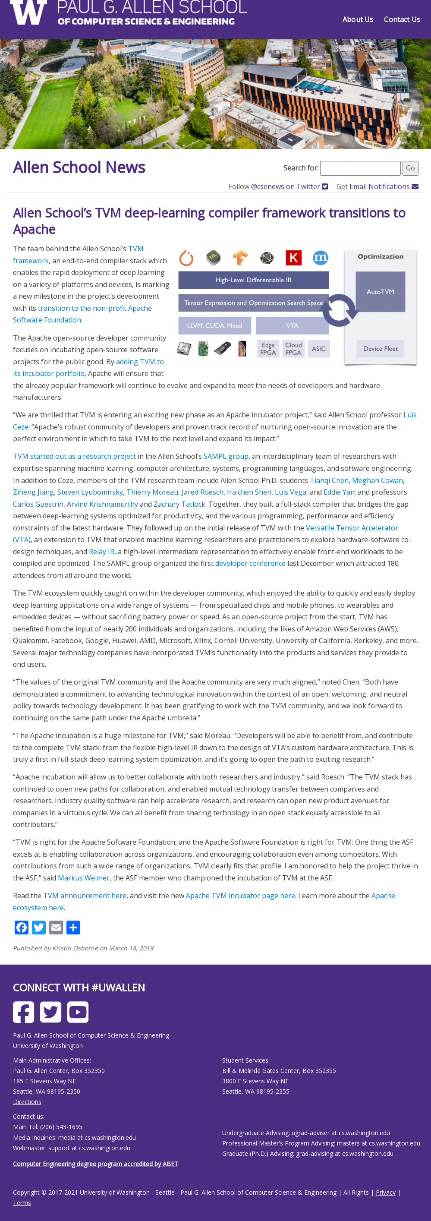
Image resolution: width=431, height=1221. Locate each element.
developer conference (250, 563)
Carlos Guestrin (38, 504)
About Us (358, 19)
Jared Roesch (202, 492)
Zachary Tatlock (179, 504)
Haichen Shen (249, 492)
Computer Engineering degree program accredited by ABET (95, 1164)
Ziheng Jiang (33, 492)
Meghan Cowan (377, 480)
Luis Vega (290, 492)
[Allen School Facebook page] (25, 1019)
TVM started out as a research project (74, 456)
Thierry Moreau (152, 492)
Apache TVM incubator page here (240, 895)
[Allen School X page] (53, 1019)
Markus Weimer (84, 878)
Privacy (386, 1192)
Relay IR (101, 551)
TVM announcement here (84, 895)
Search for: (300, 168)
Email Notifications (383, 186)
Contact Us (402, 19)
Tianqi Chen (329, 480)
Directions (27, 1102)
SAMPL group (226, 456)
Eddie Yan (339, 492)
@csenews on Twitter (290, 186)
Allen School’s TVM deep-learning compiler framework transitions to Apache (209, 220)
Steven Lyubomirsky (90, 492)
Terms (22, 1203)
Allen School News (79, 167)
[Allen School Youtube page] (80, 1019)
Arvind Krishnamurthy (102, 504)
